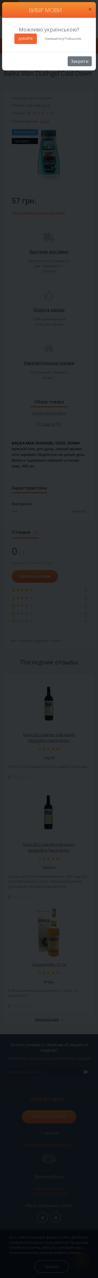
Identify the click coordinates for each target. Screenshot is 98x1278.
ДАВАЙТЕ (25, 38)
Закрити (79, 61)
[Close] (90, 9)
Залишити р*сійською (63, 38)
